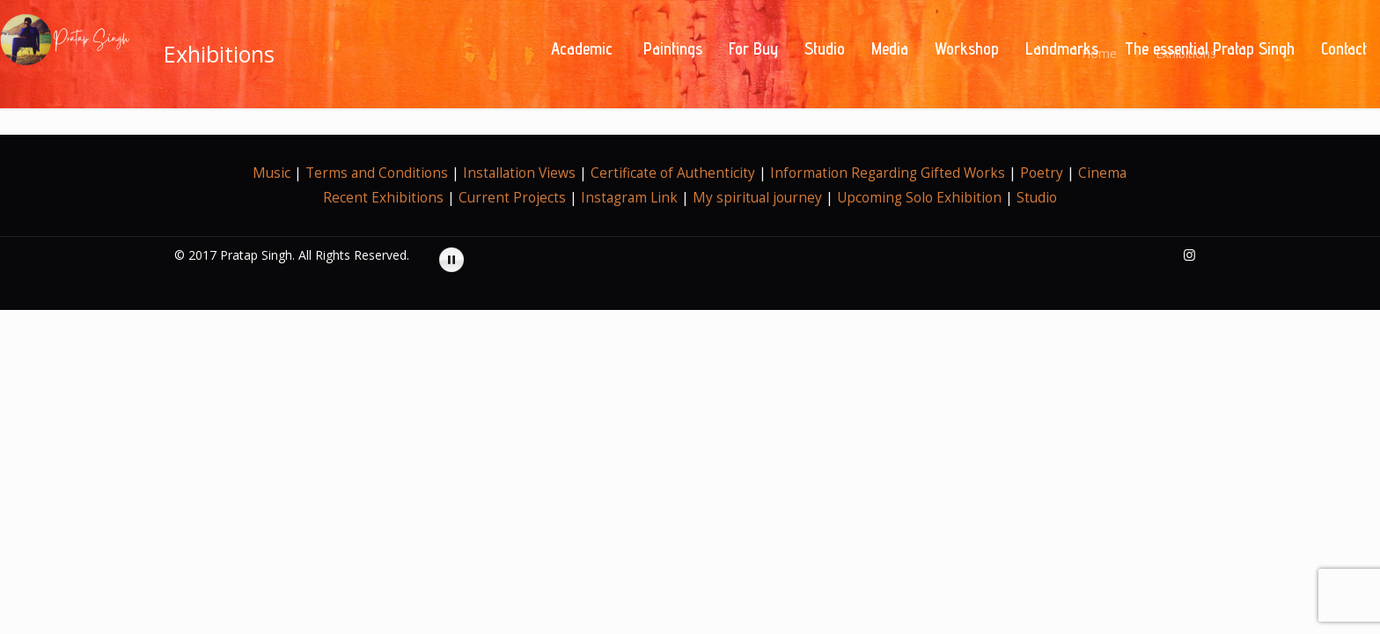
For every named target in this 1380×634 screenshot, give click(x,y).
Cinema (1102, 173)
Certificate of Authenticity (675, 173)
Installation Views (519, 173)
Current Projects (512, 197)
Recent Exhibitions (385, 197)
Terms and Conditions (376, 173)
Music (271, 173)
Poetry (1041, 173)
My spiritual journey (757, 197)
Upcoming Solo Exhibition (919, 197)
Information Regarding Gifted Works (887, 173)
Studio (1037, 197)
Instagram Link (629, 197)
